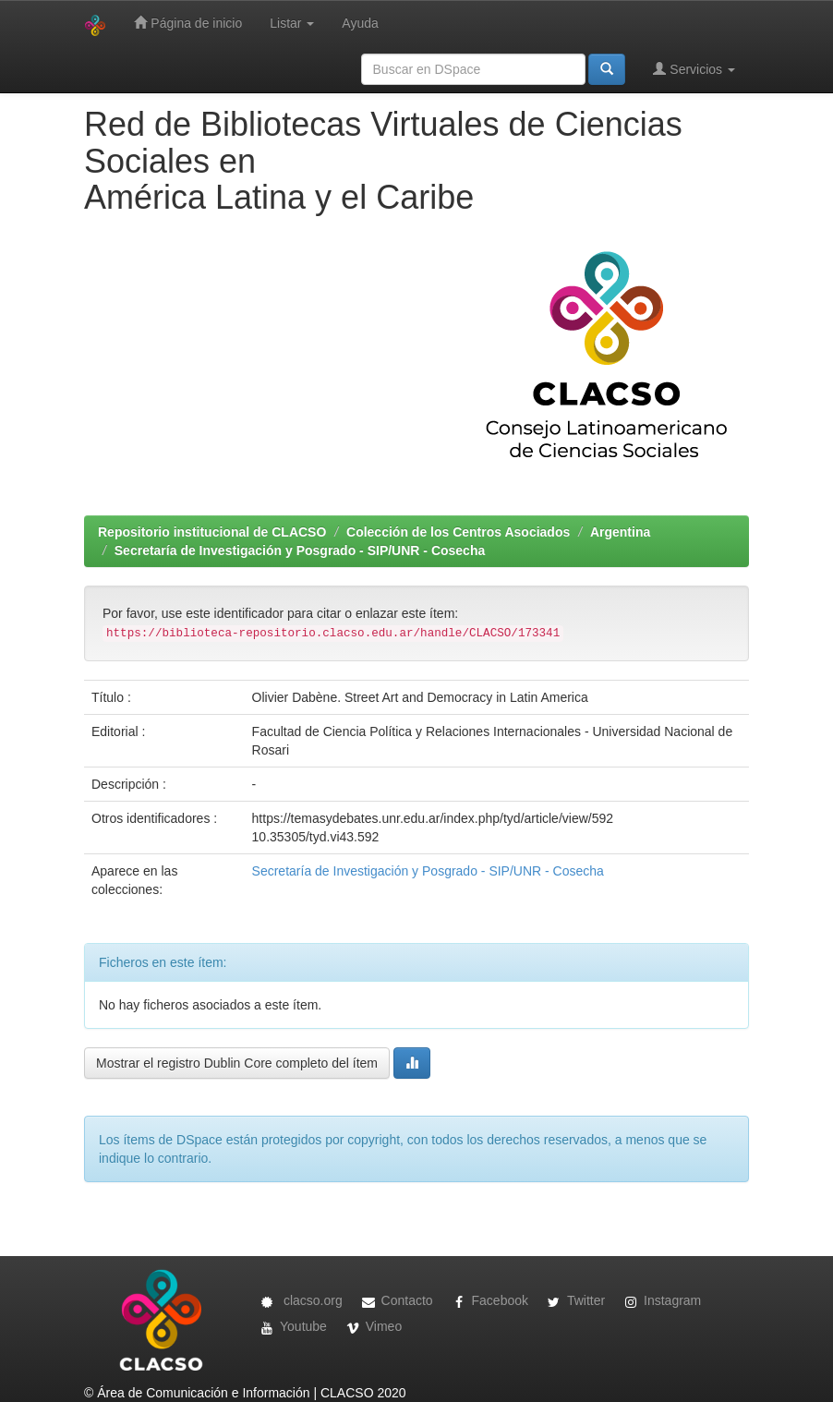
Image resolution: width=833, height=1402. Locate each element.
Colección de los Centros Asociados (458, 532)
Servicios (694, 69)
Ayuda (360, 23)
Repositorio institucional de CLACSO (212, 532)
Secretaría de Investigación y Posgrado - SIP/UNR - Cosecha (300, 550)
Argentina (620, 532)
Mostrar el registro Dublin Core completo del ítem (237, 1063)
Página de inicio (188, 22)
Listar (292, 23)
